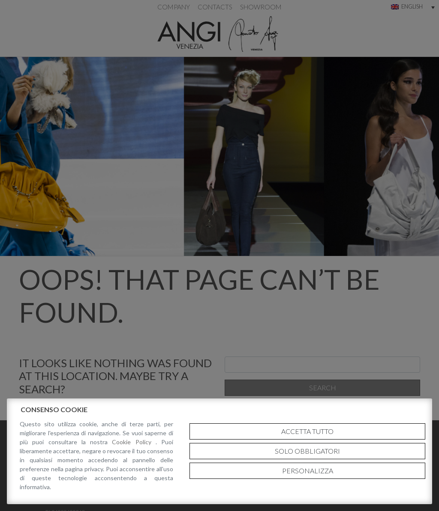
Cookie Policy (134, 442)
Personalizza (307, 470)
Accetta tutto (307, 431)
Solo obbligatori (307, 451)
